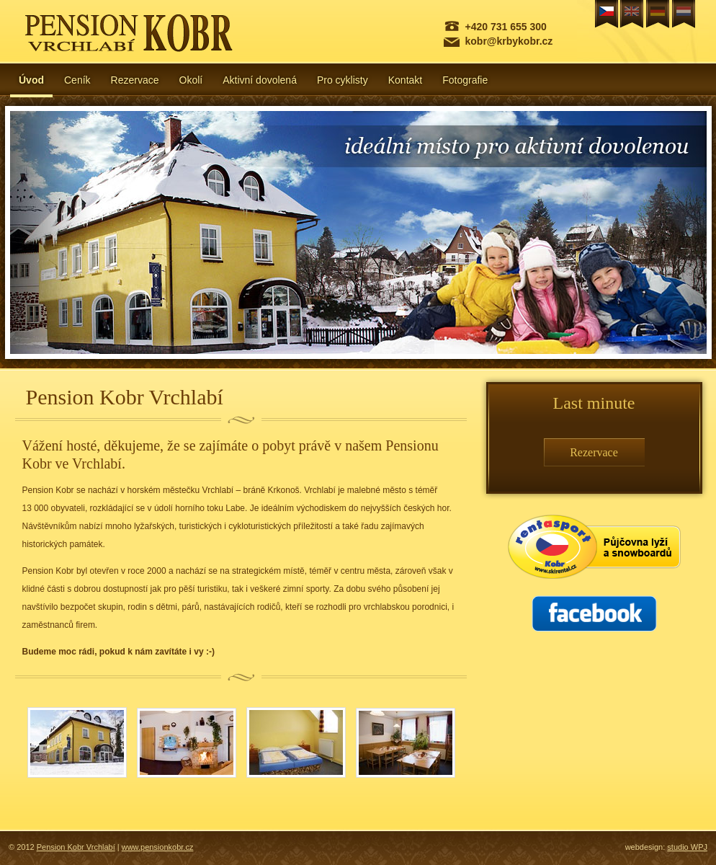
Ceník (77, 80)
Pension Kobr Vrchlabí (76, 847)
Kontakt (405, 80)
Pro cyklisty (342, 80)
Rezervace (135, 80)
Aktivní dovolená (260, 80)
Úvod (31, 80)
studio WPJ (687, 847)
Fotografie (465, 80)
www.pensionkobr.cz (158, 847)
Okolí (191, 80)
